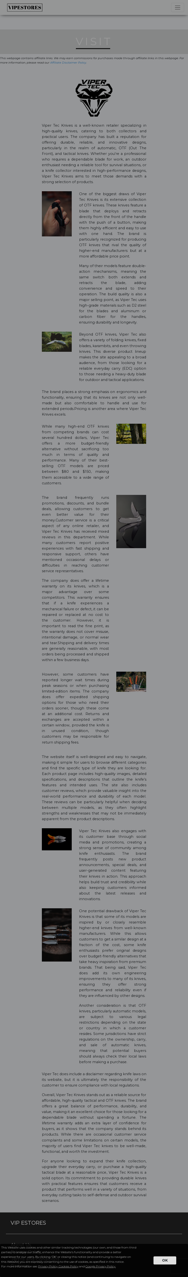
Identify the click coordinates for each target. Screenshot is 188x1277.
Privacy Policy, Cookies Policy (58, 1266)
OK (165, 1260)
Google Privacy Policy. (100, 1266)
